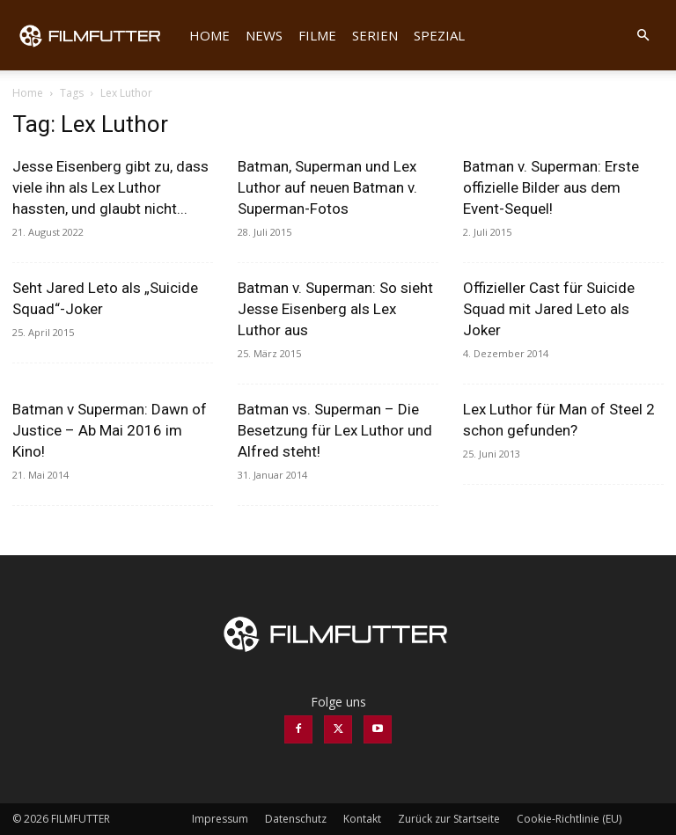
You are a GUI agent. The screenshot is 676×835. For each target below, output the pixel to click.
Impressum (220, 818)
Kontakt (362, 818)
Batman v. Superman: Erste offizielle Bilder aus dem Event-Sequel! (551, 187)
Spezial (439, 35)
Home (209, 35)
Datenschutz (296, 818)
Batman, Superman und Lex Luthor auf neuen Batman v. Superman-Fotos (327, 187)
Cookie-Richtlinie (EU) (569, 818)
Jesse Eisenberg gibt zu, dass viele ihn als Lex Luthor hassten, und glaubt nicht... (110, 187)
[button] (642, 35)
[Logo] (96, 35)
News (264, 35)
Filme (317, 35)
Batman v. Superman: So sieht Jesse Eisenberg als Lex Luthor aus (335, 309)
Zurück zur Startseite (449, 818)
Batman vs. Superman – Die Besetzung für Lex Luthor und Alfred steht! (335, 430)
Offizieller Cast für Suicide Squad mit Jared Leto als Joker (549, 309)
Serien (375, 35)
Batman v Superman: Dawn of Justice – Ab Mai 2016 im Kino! (109, 430)
